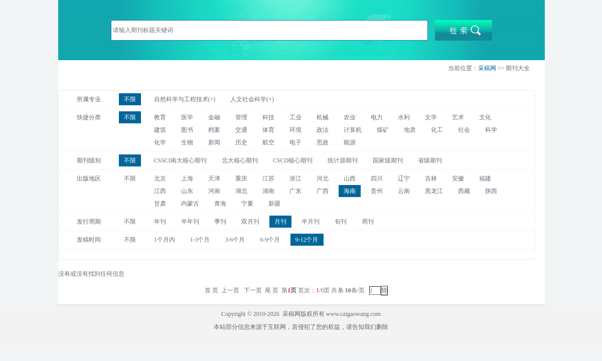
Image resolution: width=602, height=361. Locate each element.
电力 (377, 117)
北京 (160, 178)
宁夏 (247, 203)
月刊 (280, 221)
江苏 (268, 178)
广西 (323, 191)
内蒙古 (190, 203)
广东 (295, 191)
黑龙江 (434, 191)
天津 (214, 178)
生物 (187, 142)
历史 (241, 142)
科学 (491, 129)
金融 (214, 117)
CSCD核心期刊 (293, 160)
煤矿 (383, 129)
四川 (377, 178)
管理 (241, 117)
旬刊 (341, 221)
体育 (268, 129)
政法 (323, 129)
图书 (187, 129)
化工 (437, 129)
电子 (295, 142)
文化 (485, 117)
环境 (295, 129)
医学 (187, 117)
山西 (350, 178)
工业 (295, 117)
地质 (410, 129)
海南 (350, 191)
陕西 (491, 191)
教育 (160, 117)
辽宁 (404, 178)
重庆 (241, 178)
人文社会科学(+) (252, 99)
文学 (431, 117)
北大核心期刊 (240, 160)
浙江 (295, 178)
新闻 (214, 142)
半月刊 (311, 221)
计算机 (353, 129)
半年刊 (190, 221)
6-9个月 (270, 239)
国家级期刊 (388, 160)
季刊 (220, 221)
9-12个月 (307, 239)
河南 (214, 191)
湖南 (268, 191)
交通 (241, 129)
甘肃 (160, 203)
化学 (160, 142)
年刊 (160, 221)
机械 (323, 117)
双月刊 (250, 221)
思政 (323, 142)
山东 (187, 191)
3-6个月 (235, 239)
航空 (268, 142)
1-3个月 (200, 239)
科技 (268, 117)
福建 (485, 178)
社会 (464, 129)
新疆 (274, 203)
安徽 (458, 178)
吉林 (431, 178)
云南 (404, 191)
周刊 (368, 221)
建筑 (160, 129)
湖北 (241, 191)
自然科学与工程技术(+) (185, 99)
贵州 (377, 191)
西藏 (464, 191)
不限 (130, 99)
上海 (187, 178)
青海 (220, 203)
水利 (404, 117)
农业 (350, 117)
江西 (160, 191)
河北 (323, 178)
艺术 (458, 117)
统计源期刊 (343, 160)
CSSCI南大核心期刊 (180, 160)
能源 (350, 142)
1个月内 (164, 239)
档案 (214, 129)
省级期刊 (430, 160)
